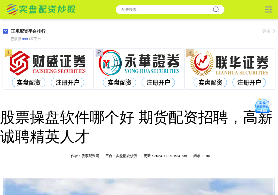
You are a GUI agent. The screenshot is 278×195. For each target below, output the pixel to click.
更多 (268, 31)
